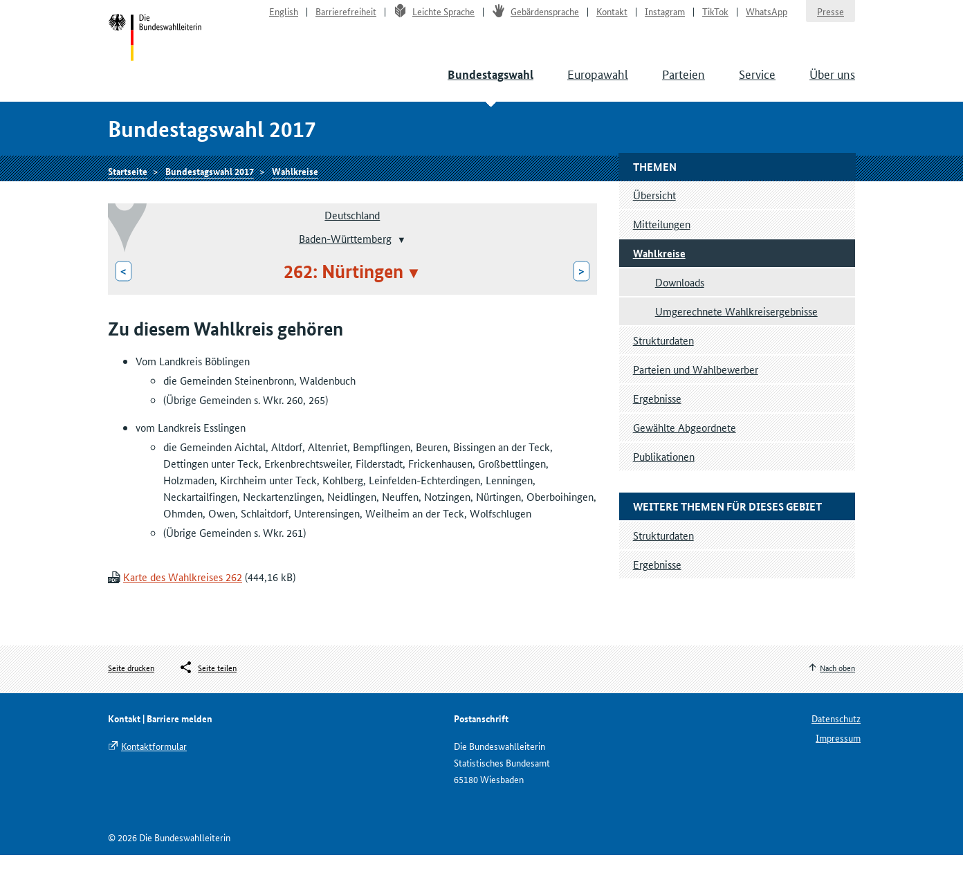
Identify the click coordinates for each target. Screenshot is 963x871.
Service (757, 83)
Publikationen (664, 472)
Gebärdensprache (535, 18)
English (283, 18)
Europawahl (597, 83)
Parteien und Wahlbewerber (695, 385)
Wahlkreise (295, 185)
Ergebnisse (657, 414)
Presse (830, 18)
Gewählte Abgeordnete (684, 443)
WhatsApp (766, 18)
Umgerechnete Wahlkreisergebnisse (736, 327)
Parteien (683, 83)
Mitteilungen (661, 239)
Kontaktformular (154, 762)
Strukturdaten (663, 356)
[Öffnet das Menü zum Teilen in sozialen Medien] (207, 683)
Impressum (838, 753)
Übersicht (654, 210)
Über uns (832, 83)
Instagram (665, 18)
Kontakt (611, 18)
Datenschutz (836, 734)
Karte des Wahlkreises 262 (182, 593)
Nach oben (837, 683)
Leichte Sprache (434, 18)
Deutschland (352, 230)
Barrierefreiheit (345, 18)
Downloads (679, 298)
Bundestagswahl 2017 (209, 185)
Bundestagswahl (490, 84)
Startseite (157, 47)
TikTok (715, 18)
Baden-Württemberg (345, 254)
